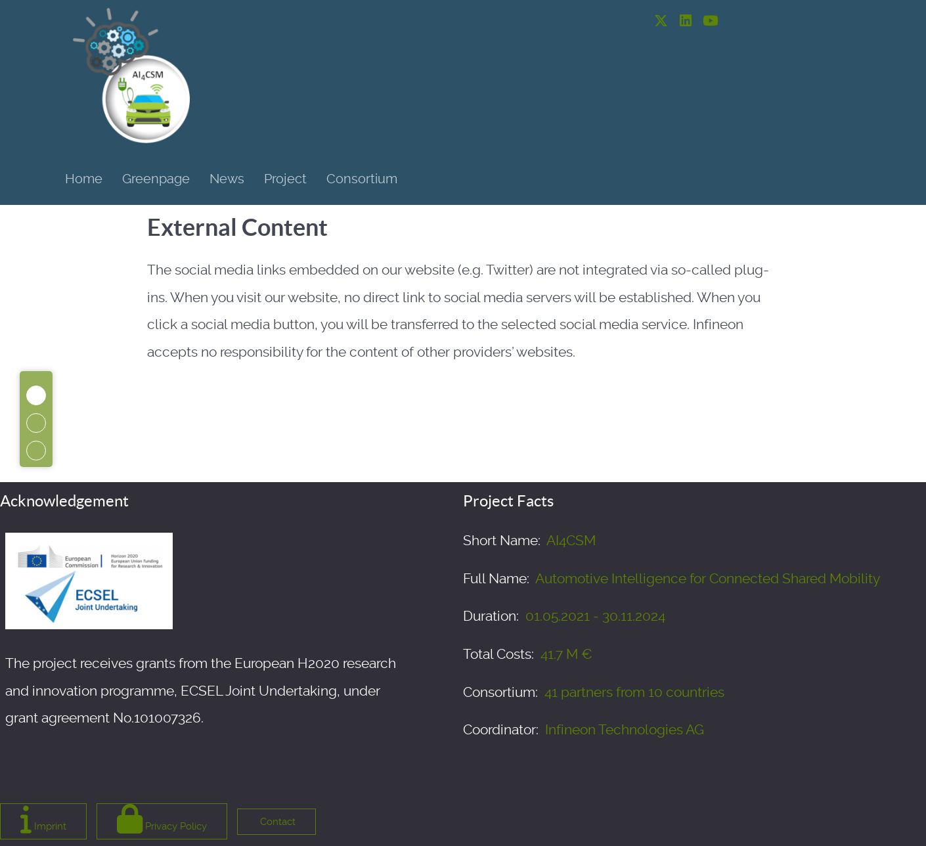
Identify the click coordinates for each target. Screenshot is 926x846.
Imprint (43, 819)
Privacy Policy (162, 819)
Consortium (361, 179)
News (226, 179)
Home (83, 179)
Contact (276, 822)
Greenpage (156, 179)
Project (285, 179)
